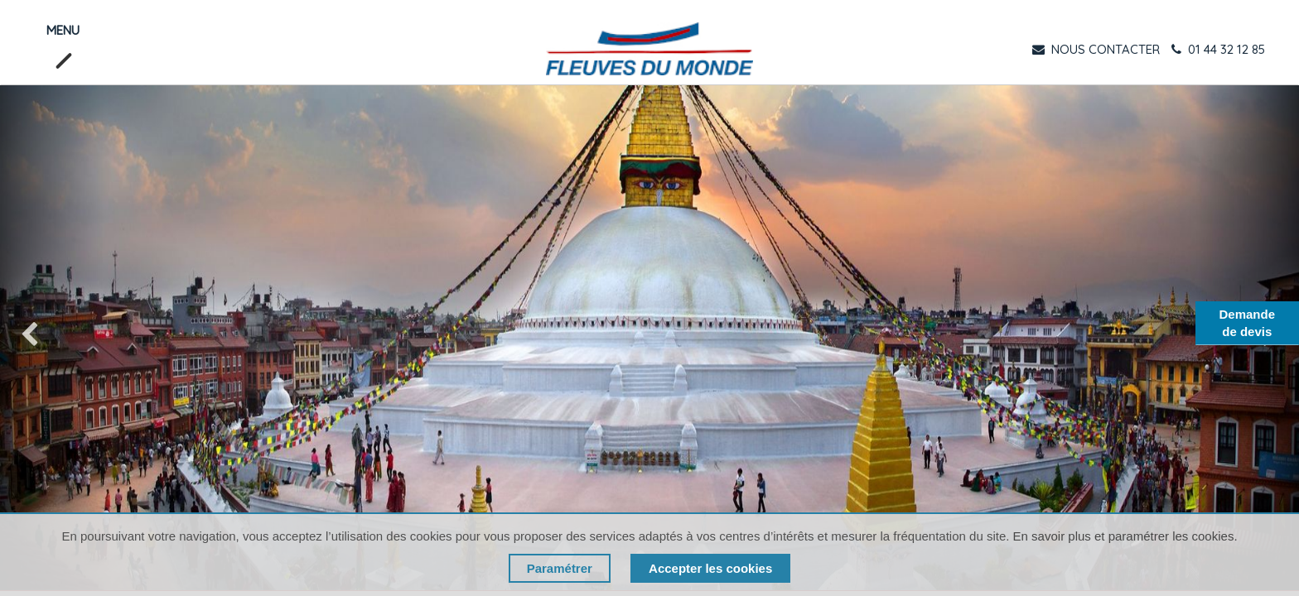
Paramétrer (559, 568)
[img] (52, 337)
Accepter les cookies (710, 568)
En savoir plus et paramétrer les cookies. (1125, 536)
